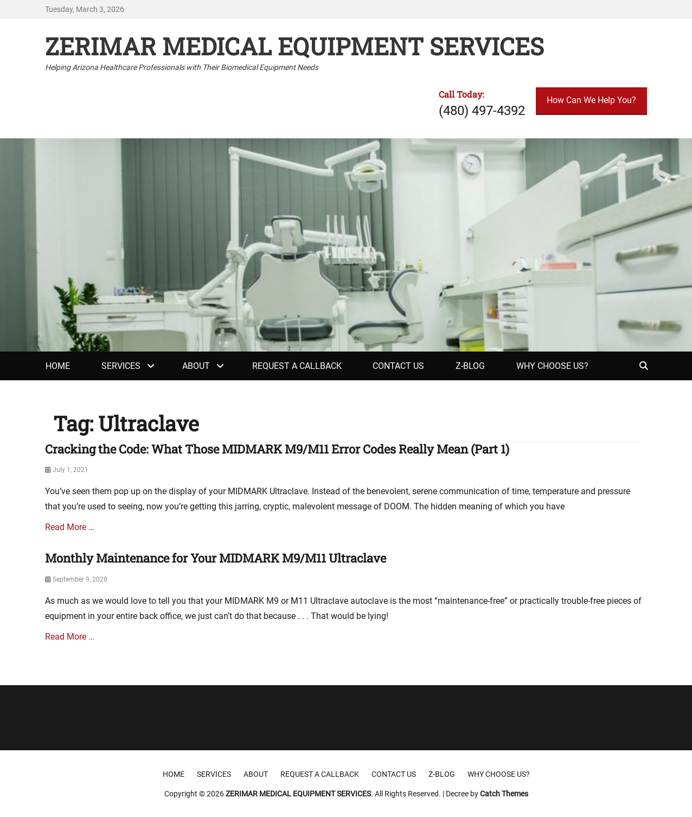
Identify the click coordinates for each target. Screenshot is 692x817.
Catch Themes (504, 793)
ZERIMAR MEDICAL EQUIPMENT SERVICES (294, 46)
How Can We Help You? (591, 100)
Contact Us (398, 366)
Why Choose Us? (552, 366)
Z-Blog (470, 366)
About (196, 366)
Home (58, 366)
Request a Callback (297, 366)
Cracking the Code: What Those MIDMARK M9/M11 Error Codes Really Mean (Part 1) (277, 449)
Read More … (69, 527)
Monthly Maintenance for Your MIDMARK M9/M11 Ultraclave (215, 558)
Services (120, 366)
